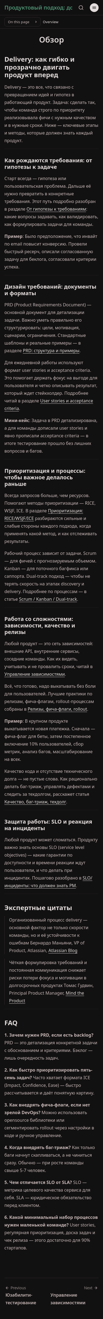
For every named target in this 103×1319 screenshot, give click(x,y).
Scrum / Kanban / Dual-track (48, 599)
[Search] (81, 7)
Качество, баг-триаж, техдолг (35, 802)
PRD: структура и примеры (51, 351)
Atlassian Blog (62, 950)
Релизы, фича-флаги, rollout (57, 709)
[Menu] (94, 7)
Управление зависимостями (34, 674)
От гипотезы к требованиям (56, 209)
